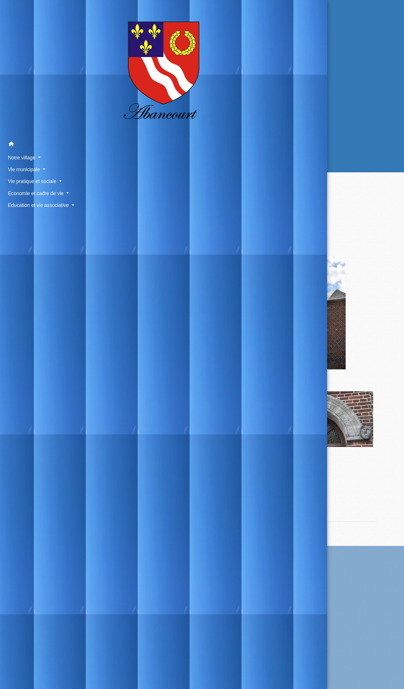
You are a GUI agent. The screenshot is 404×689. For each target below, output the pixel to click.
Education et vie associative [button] (34, 170)
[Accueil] (36, 52)
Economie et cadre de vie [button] (32, 158)
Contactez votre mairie (238, 557)
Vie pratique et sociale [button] (29, 147)
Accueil (153, 92)
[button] (36, 110)
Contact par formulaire (238, 597)
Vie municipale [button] (21, 134)
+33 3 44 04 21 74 (238, 588)
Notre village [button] (18, 123)
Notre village (192, 92)
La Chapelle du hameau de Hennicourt (277, 92)
